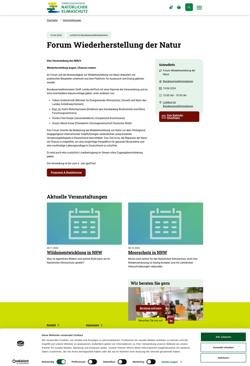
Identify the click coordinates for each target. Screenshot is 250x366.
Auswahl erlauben (223, 345)
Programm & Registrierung (66, 172)
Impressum (92, 325)
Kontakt (51, 325)
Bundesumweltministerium (178, 81)
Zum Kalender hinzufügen (175, 116)
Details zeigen (170, 359)
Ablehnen (223, 355)
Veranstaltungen (72, 20)
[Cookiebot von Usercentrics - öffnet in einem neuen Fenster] (21, 359)
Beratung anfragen (152, 309)
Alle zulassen (223, 334)
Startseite (52, 20)
